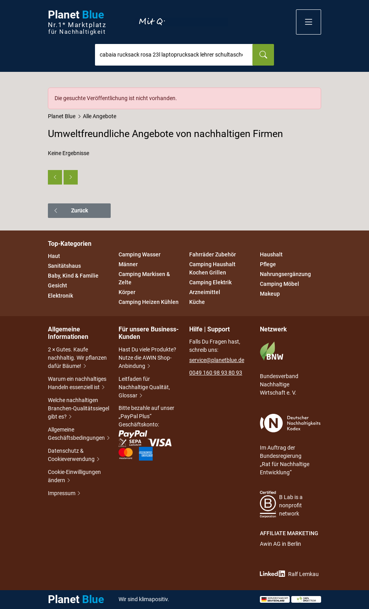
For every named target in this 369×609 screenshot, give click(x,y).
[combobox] (174, 55)
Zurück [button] (70, 210)
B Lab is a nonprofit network (281, 504)
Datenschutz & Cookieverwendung (74, 456)
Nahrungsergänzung (285, 274)
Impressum (62, 494)
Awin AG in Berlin (280, 544)
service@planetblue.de (216, 360)
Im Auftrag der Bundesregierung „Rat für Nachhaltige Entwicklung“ (290, 444)
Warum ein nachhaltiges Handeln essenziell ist (77, 384)
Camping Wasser (140, 254)
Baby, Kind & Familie (73, 275)
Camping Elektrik (210, 282)
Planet (77, 22)
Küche (197, 302)
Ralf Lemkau (289, 574)
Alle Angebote (99, 116)
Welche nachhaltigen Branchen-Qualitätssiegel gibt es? (78, 409)
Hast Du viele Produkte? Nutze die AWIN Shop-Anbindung (147, 358)
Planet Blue (61, 116)
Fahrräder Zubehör (212, 254)
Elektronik (60, 296)
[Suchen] (263, 55)
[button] (308, 22)
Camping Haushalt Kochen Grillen (212, 268)
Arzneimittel (204, 292)
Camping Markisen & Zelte (144, 278)
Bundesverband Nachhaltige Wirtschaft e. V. (279, 368)
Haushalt (271, 254)
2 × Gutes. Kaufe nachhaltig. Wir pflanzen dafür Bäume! (77, 358)
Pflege (268, 264)
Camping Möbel (279, 284)
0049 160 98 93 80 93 (215, 372)
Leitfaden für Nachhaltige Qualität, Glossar (144, 388)
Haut (54, 256)
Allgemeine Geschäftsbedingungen (78, 434)
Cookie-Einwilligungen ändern (74, 477)
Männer (128, 264)
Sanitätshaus (64, 266)
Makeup (270, 294)
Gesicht (57, 286)
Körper (127, 292)
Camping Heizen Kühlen (149, 302)
